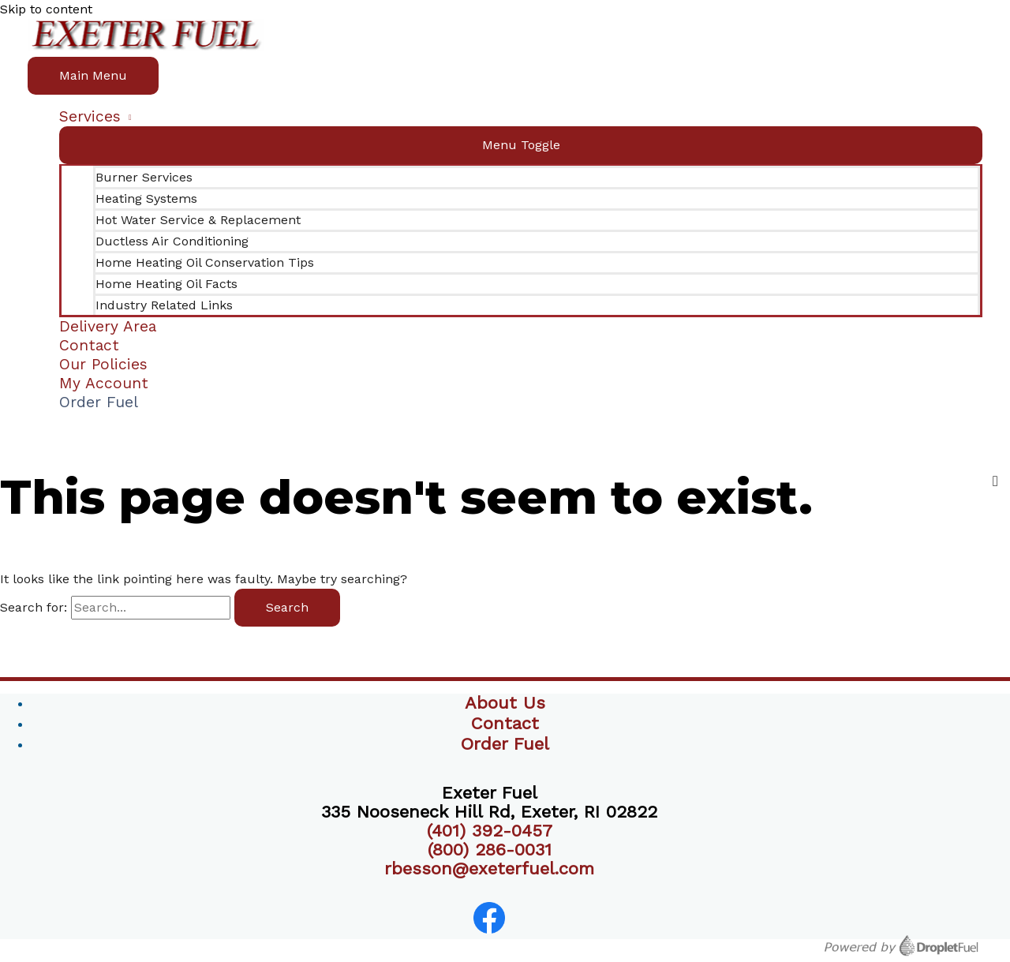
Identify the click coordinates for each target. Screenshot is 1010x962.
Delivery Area (107, 326)
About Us (505, 703)
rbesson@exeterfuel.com (489, 868)
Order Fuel (98, 402)
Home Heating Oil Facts (166, 283)
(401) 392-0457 (489, 830)
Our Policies (103, 364)
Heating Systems (146, 198)
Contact (89, 345)
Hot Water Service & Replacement (198, 219)
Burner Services (144, 177)
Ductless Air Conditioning (172, 241)
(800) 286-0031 (490, 849)
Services (90, 116)
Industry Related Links (164, 305)
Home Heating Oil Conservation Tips (204, 262)
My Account (103, 383)
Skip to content (46, 9)
